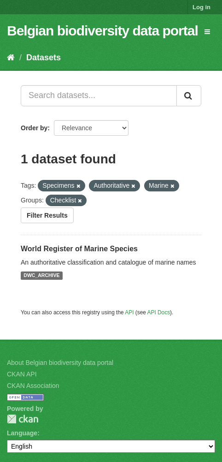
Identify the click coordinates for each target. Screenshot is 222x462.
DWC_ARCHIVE (41, 275)
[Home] (11, 57)
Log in (201, 7)
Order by (34, 128)
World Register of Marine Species (79, 249)
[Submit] (188, 95)
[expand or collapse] (207, 32)
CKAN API (22, 374)
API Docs (158, 312)
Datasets (43, 57)
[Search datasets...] (99, 95)
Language (22, 433)
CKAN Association (33, 385)
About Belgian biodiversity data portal (60, 362)
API (129, 312)
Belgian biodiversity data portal (102, 30)
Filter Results (47, 215)
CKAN (22, 419)
